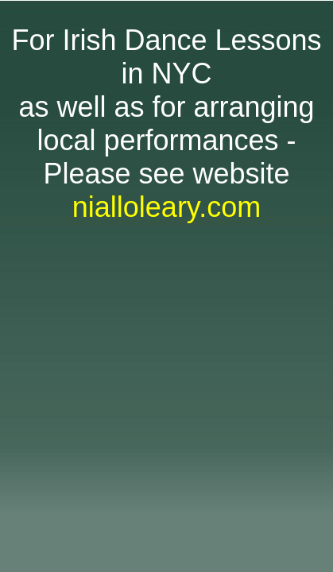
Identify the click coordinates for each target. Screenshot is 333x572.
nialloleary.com (166, 207)
